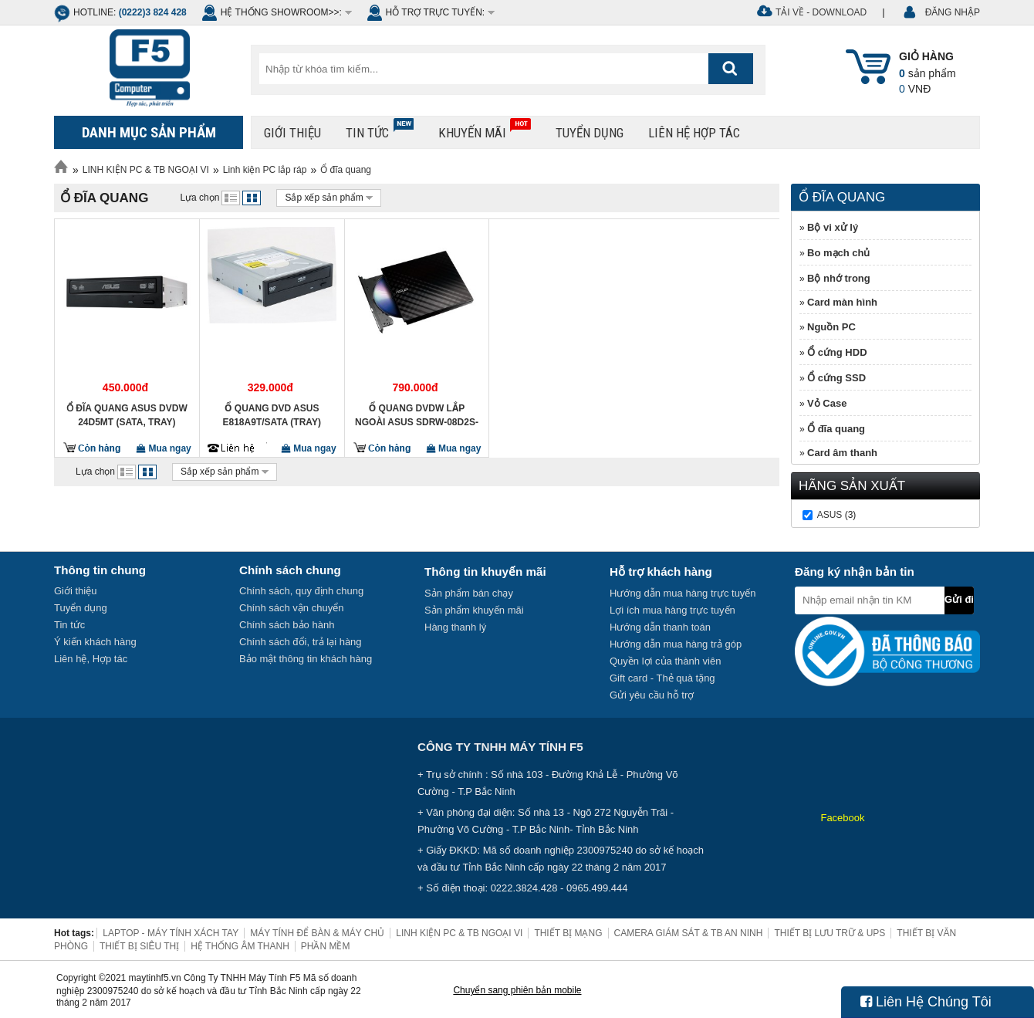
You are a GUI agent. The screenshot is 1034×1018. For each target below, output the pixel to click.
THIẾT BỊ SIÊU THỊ (139, 946)
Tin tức (380, 129)
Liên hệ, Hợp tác (90, 659)
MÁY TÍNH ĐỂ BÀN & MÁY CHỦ (317, 933)
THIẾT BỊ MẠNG (568, 933)
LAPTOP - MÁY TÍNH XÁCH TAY (170, 933)
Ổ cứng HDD (837, 352)
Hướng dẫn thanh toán (660, 627)
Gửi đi (959, 599)
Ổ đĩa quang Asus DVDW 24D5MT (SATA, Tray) (127, 415)
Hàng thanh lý (455, 627)
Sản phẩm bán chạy (468, 593)
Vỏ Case (826, 403)
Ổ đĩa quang (345, 169)
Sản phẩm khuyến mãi (474, 610)
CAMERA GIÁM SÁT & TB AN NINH (688, 933)
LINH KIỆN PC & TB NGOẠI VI (146, 169)
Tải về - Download (821, 12)
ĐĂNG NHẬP (952, 12)
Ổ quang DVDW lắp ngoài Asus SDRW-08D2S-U (416, 415)
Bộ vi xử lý (832, 227)
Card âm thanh (842, 452)
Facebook (842, 818)
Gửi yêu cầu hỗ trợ (652, 695)
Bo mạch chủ (838, 253)
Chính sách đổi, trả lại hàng (300, 642)
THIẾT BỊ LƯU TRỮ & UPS (829, 933)
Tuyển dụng (589, 132)
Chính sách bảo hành (286, 625)
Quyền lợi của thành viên (665, 661)
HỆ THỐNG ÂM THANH (240, 946)
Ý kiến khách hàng (95, 642)
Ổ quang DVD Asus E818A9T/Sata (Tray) (272, 415)
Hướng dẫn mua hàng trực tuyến (683, 593)
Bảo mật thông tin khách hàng (305, 659)
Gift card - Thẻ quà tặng (662, 678)
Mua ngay (164, 448)
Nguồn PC (831, 327)
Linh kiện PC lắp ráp (265, 169)
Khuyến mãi (484, 129)
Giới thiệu (292, 132)
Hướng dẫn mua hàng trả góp (676, 644)
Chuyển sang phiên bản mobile (517, 990)
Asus (830, 514)
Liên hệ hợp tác (694, 132)
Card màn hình (842, 302)
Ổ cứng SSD (836, 378)
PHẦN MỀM (325, 946)
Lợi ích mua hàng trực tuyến (672, 610)
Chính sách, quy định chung (301, 591)
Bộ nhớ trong (838, 278)
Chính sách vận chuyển (291, 608)
